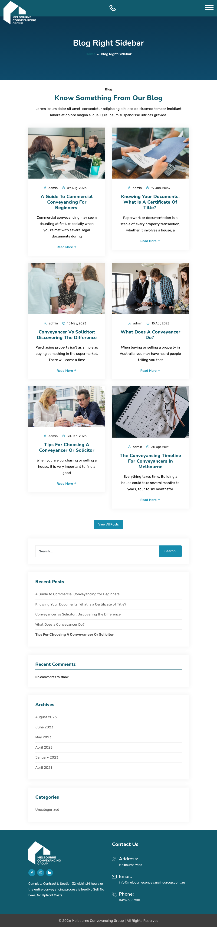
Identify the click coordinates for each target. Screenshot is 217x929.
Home (90, 54)
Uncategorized (47, 811)
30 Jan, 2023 (74, 437)
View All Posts (108, 526)
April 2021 (43, 769)
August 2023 (46, 719)
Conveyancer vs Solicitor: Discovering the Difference (78, 616)
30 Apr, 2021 (157, 448)
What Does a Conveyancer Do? (60, 626)
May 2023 (43, 739)
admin (50, 188)
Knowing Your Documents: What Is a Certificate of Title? (81, 606)
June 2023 (44, 729)
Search (169, 553)
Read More (67, 248)
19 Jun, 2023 (158, 188)
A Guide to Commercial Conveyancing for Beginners (78, 596)
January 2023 (46, 759)
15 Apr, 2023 (157, 324)
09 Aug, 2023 (74, 188)
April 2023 (44, 749)
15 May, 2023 (74, 324)
